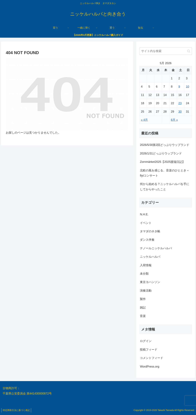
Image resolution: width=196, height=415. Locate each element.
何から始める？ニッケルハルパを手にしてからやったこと (164, 186)
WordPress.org (149, 366)
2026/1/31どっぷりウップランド (161, 153)
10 (187, 86)
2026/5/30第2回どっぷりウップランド (164, 145)
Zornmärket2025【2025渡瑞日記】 (162, 161)
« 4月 (144, 119)
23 (180, 103)
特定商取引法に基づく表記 (16, 410)
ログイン (146, 341)
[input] (165, 51)
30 (180, 111)
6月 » (174, 119)
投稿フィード (148, 349)
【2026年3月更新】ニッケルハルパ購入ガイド (98, 35)
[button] (188, 51)
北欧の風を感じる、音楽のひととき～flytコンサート (164, 173)
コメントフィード (151, 358)
